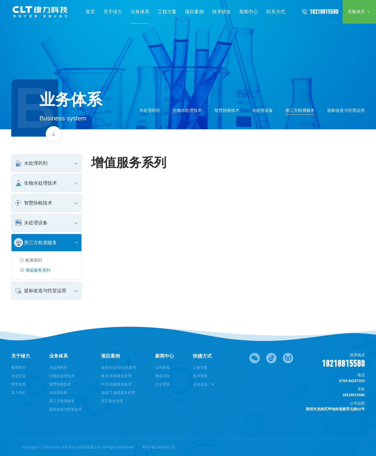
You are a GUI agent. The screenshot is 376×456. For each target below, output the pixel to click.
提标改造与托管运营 (346, 110)
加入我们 (18, 392)
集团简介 (18, 367)
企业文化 (18, 376)
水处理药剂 (149, 110)
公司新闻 (162, 367)
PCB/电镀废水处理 (116, 384)
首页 (90, 11)
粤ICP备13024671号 (158, 447)
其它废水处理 (112, 401)
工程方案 (167, 11)
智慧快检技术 (226, 110)
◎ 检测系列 (31, 260)
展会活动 (162, 376)
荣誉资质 (18, 384)
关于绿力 (112, 11)
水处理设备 (262, 110)
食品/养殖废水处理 (116, 376)
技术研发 (221, 11)
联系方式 (275, 11)
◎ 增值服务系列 (35, 270)
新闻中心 (248, 11)
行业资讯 (162, 384)
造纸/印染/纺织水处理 (118, 367)
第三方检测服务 (300, 110)
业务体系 (140, 11)
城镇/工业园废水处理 (118, 392)
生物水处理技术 (187, 110)
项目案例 (194, 11)
